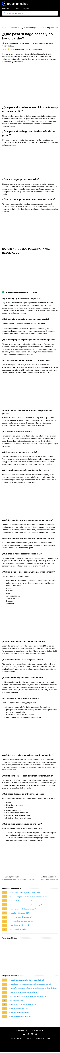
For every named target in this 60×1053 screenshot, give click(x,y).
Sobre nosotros (16, 1038)
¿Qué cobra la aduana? (49, 879)
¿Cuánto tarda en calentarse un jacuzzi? (22, 909)
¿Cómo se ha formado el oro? (19, 1008)
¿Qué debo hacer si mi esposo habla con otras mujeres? (28, 996)
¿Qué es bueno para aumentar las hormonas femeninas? (28, 897)
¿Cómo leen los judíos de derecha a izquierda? (24, 992)
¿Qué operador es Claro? (17, 1000)
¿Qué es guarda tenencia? (17, 929)
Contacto (28, 1038)
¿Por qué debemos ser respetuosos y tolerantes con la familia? (30, 984)
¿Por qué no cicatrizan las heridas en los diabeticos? (26, 980)
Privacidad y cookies (42, 1038)
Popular (26, 9)
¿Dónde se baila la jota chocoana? (20, 901)
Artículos (5, 9)
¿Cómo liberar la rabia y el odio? (19, 925)
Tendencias (16, 9)
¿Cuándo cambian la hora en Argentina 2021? (24, 1004)
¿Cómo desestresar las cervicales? (20, 1016)
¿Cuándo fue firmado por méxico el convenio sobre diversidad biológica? (33, 988)
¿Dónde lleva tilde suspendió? (19, 913)
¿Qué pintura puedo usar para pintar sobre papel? (25, 905)
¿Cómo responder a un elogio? (19, 1012)
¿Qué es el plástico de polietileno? (20, 917)
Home (4, 28)
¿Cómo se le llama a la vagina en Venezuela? (19, 879)
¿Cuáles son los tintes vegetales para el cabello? (25, 893)
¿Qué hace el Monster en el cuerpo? (21, 921)
